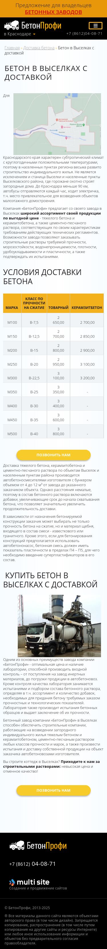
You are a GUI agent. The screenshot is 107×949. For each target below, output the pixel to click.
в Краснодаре (17, 33)
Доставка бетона (38, 47)
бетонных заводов (53, 12)
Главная (12, 47)
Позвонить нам (53, 454)
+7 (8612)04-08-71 (84, 33)
